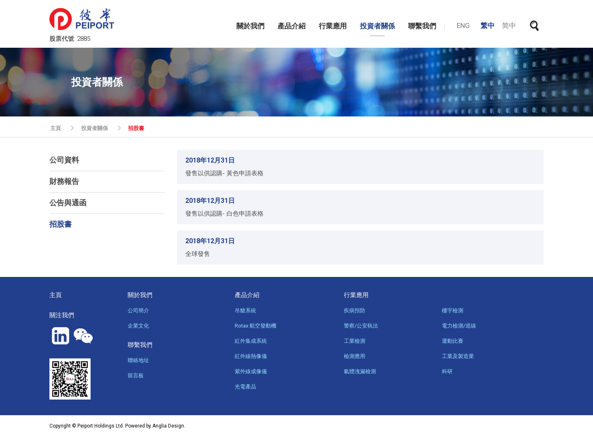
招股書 (136, 128)
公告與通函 (67, 202)
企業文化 (138, 326)
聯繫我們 (422, 26)
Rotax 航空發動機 (255, 326)
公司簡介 (138, 310)
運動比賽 (452, 341)
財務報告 (64, 181)
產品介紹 (292, 26)
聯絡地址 (138, 360)
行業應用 (333, 26)
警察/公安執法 (361, 326)
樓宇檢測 (452, 310)
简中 (509, 25)
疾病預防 (354, 310)
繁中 (488, 25)
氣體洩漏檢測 (360, 371)
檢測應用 (354, 356)
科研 (447, 371)
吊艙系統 (245, 310)
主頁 (55, 128)
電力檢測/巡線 (459, 326)
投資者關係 (377, 26)
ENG (463, 25)
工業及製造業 (458, 356)
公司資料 (64, 160)
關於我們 (250, 26)
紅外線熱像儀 (251, 356)
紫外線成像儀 (251, 371)
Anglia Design (168, 426)
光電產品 (245, 387)
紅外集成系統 (251, 341)
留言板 (136, 375)
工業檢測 (354, 341)
